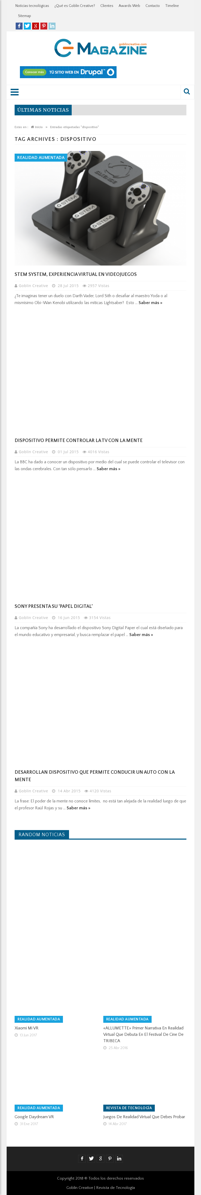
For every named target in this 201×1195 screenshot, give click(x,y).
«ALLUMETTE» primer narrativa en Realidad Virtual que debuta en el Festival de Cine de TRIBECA (143, 1034)
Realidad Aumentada (41, 157)
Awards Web (129, 6)
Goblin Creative (34, 285)
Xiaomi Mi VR (27, 1028)
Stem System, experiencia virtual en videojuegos (76, 274)
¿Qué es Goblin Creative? (74, 6)
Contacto (153, 6)
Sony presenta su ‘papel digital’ (54, 606)
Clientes (106, 6)
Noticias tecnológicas (32, 6)
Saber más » (150, 302)
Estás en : (21, 127)
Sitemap (24, 16)
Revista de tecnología (129, 1108)
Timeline (172, 6)
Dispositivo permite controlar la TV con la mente (79, 440)
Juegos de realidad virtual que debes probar (144, 1116)
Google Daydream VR (34, 1116)
